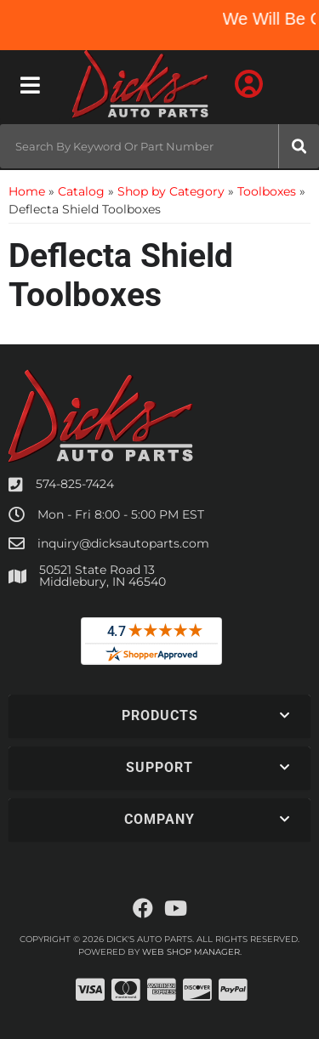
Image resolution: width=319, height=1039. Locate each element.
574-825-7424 (75, 483)
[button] (159, 146)
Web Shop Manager (191, 951)
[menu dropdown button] (30, 85)
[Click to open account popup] (248, 85)
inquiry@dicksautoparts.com (123, 543)
